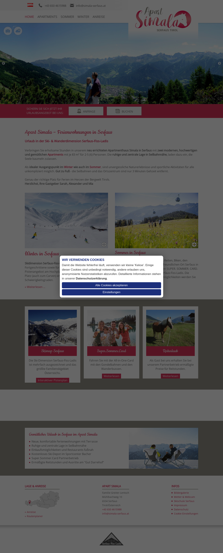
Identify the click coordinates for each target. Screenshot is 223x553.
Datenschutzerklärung (91, 278)
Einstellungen (111, 292)
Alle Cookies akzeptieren (111, 285)
